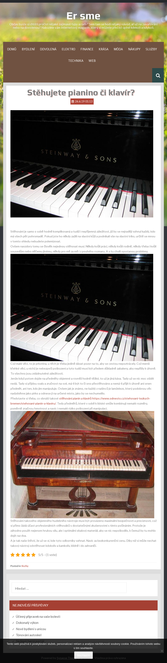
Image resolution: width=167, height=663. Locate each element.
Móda (118, 49)
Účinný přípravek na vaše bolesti (38, 616)
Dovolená (48, 49)
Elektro (68, 49)
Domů (12, 49)
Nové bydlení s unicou (31, 629)
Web (92, 60)
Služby (151, 49)
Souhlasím (83, 655)
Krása (103, 49)
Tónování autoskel (28, 635)
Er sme (83, 15)
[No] (162, 651)
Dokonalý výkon (27, 622)
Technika (75, 60)
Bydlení (28, 49)
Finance (86, 49)
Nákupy (134, 49)
